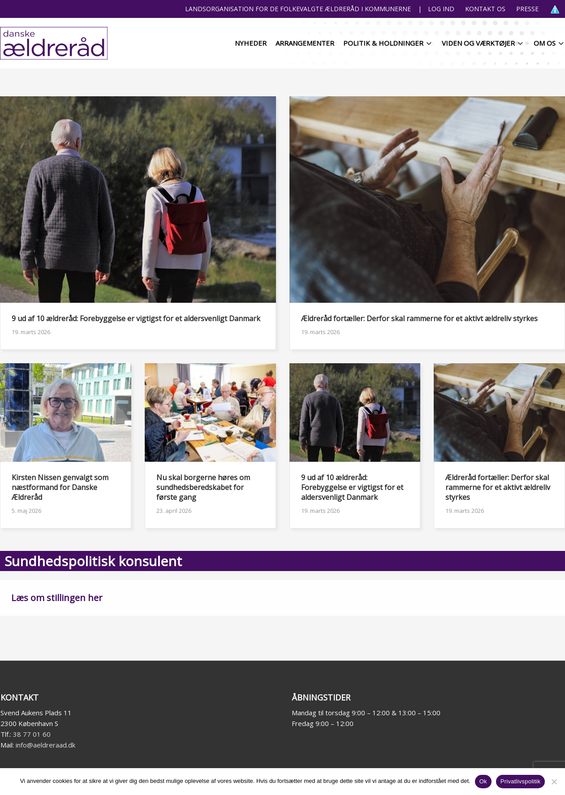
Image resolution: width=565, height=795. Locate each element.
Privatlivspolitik (520, 781)
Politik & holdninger (383, 43)
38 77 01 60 (32, 734)
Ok (483, 781)
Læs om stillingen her (57, 598)
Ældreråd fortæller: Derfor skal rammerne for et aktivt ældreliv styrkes (419, 318)
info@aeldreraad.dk (45, 744)
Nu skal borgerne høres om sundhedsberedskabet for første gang (203, 487)
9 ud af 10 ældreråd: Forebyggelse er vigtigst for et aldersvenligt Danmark (136, 318)
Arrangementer (305, 43)
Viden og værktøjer (478, 43)
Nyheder (251, 43)
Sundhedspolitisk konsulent (93, 561)
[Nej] (553, 781)
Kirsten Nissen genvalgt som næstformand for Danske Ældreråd (60, 487)
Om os (545, 43)
